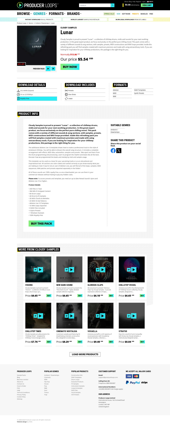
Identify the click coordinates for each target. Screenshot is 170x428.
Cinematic (47, 377)
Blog (130, 1)
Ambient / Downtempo (51, 375)
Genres (39, 14)
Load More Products (85, 354)
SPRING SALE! (109, 14)
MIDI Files (74, 390)
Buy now (70, 67)
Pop (45, 386)
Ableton (116, 90)
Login (143, 1)
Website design (22, 422)
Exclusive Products (77, 382)
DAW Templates (140, 90)
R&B (45, 388)
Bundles (144, 14)
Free (151, 14)
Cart (147, 5)
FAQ (18, 388)
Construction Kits (77, 375)
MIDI (114, 93)
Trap (45, 395)
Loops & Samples (76, 388)
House (46, 384)
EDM (45, 379)
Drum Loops (75, 379)
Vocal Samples (76, 392)
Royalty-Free (24, 98)
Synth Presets (139, 93)
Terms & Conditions (23, 392)
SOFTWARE (126, 14)
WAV (114, 96)
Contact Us (20, 384)
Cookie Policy (21, 397)
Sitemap (19, 399)
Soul (45, 390)
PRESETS (135, 14)
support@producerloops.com (108, 377)
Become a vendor (22, 379)
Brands (73, 14)
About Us (20, 382)
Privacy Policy (21, 395)
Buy (48, 296)
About (126, 1)
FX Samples (75, 384)
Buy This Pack (41, 223)
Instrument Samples (77, 386)
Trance (46, 392)
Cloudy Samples (68, 27)
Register (138, 1)
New (118, 14)
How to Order (21, 386)
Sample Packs (21, 375)
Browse (23, 14)
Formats (56, 14)
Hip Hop (47, 382)
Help (133, 1)
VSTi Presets (75, 395)
